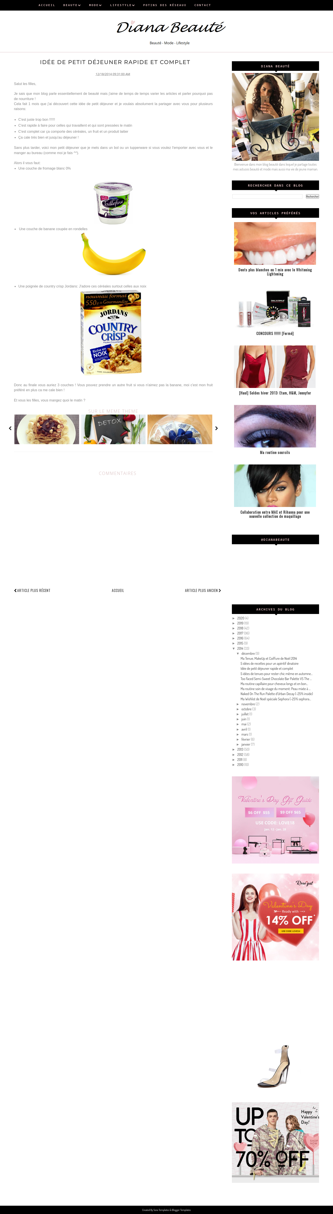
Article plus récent (34, 590)
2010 (240, 764)
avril (244, 729)
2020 (241, 618)
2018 (240, 628)
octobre (246, 709)
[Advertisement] (275, 1000)
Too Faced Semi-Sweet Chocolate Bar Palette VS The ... (276, 679)
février (246, 739)
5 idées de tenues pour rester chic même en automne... (277, 674)
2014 (240, 648)
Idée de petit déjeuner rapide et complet (267, 668)
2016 (240, 638)
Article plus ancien (203, 590)
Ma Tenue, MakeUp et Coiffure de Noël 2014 (269, 658)
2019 (240, 623)
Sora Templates (161, 1209)
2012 (240, 754)
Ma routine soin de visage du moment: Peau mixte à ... (276, 689)
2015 (240, 643)
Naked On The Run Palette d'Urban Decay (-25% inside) (277, 694)
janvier (246, 744)
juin (244, 719)
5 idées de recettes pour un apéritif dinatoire (270, 663)
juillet (245, 714)
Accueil (118, 590)
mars (245, 734)
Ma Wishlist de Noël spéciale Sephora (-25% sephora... (276, 699)
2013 (240, 749)
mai (244, 724)
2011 (240, 759)
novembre (248, 704)
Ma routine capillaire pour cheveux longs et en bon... (274, 684)
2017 (240, 633)
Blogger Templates (181, 1209)
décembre (248, 653)
